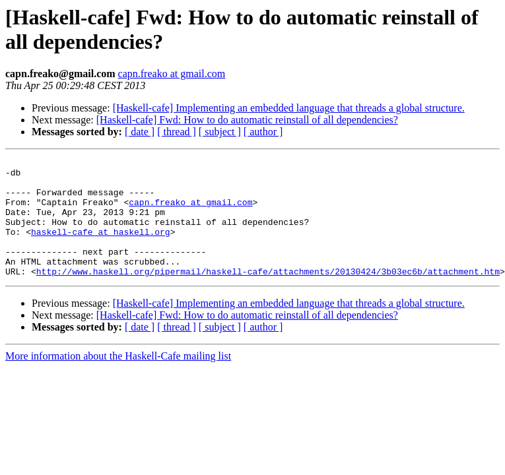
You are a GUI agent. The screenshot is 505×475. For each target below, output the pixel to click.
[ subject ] (220, 131)
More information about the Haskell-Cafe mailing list (118, 379)
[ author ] (263, 131)
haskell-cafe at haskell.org (100, 247)
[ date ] (139, 131)
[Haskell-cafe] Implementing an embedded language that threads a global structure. (289, 107)
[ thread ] (176, 131)
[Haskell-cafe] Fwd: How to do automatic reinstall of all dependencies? (247, 119)
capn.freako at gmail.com (172, 73)
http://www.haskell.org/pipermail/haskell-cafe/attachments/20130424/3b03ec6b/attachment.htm (268, 295)
